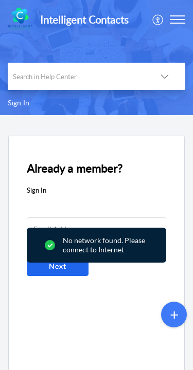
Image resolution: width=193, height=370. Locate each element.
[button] (158, 19)
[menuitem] (158, 19)
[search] (76, 76)
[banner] (96, 57)
